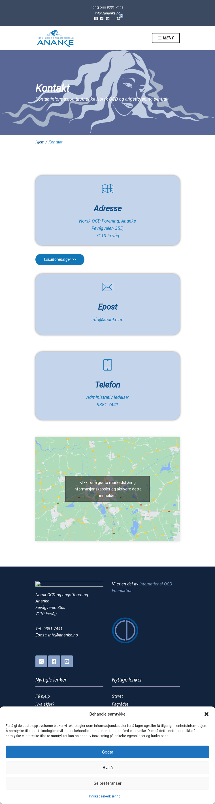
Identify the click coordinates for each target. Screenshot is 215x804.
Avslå (108, 767)
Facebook (102, 18)
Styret (117, 696)
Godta (107, 752)
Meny (165, 38)
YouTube (108, 18)
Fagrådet (120, 704)
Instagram (96, 18)
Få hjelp (42, 696)
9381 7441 (115, 7)
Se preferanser (108, 783)
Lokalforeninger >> (60, 259)
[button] (206, 714)
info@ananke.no (107, 13)
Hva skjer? (44, 704)
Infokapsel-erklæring (104, 796)
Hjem (39, 142)
